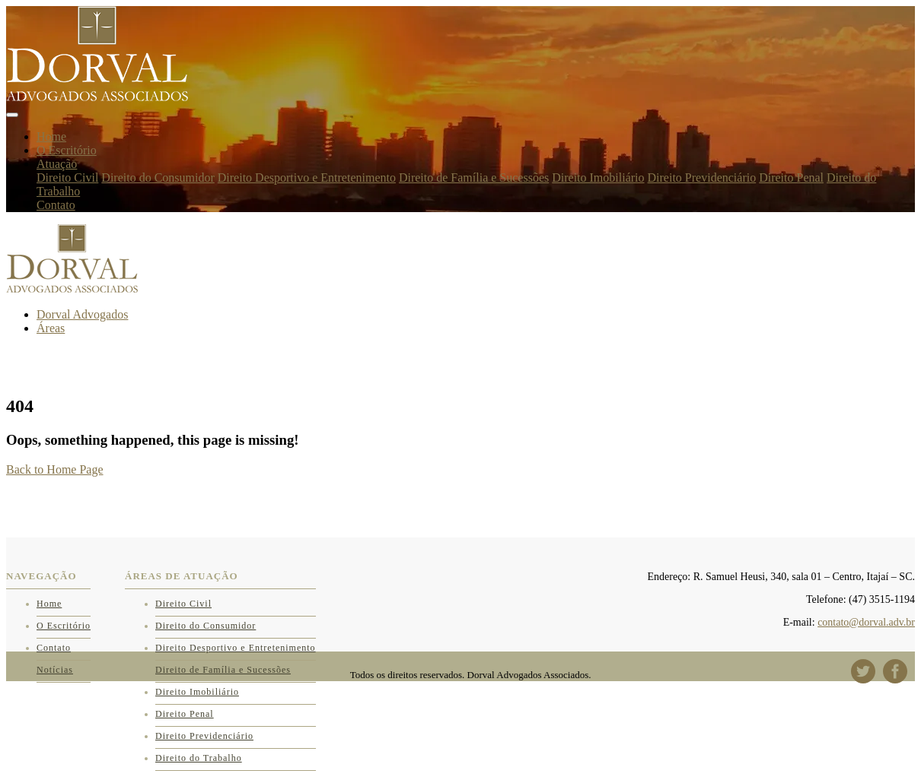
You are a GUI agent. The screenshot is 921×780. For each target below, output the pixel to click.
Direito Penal (791, 177)
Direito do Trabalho (198, 758)
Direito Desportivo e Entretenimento (307, 177)
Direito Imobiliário (598, 177)
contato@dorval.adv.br (866, 622)
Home (51, 136)
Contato (56, 204)
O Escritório (67, 150)
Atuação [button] (57, 163)
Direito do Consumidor (157, 177)
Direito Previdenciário (702, 177)
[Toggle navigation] (12, 115)
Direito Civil (67, 177)
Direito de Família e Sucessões (474, 177)
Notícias (55, 669)
